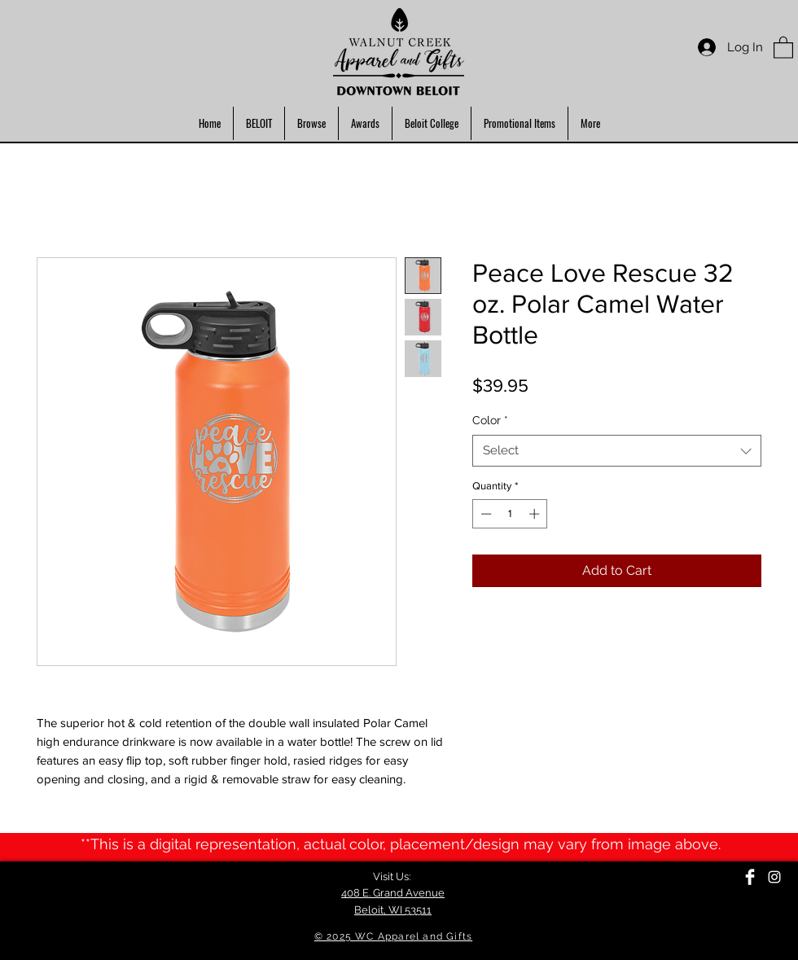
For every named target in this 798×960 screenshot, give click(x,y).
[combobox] (616, 451)
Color (490, 420)
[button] (783, 47)
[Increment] (536, 514)
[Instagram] (774, 877)
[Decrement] (484, 514)
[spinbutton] (510, 514)
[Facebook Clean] (750, 877)
